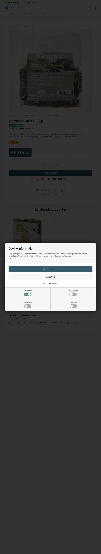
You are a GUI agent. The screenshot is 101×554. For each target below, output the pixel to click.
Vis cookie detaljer (50, 283)
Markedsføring (73, 293)
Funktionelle (28, 304)
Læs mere (12, 258)
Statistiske (73, 304)
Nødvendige (28, 293)
